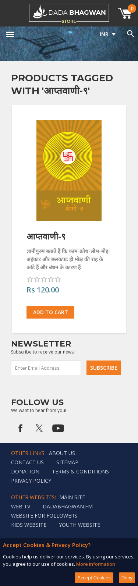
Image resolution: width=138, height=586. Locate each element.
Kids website (28, 524)
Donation (25, 471)
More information (95, 564)
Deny (126, 577)
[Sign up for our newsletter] (46, 368)
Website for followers (44, 515)
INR (104, 34)
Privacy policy (31, 480)
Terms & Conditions (80, 471)
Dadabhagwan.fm (68, 506)
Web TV (20, 506)
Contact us (27, 462)
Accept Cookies (93, 577)
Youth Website (79, 524)
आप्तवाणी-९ (46, 236)
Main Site (72, 497)
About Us (62, 453)
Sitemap (67, 462)
